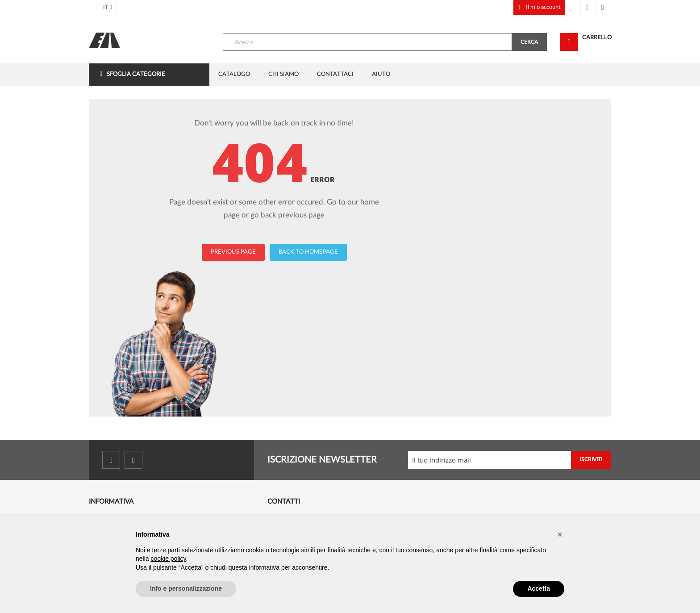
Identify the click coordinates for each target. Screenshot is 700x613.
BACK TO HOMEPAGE (308, 252)
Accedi (603, 7)
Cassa (588, 7)
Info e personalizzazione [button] (186, 588)
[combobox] (367, 42)
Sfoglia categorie (136, 74)
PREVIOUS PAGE (233, 252)
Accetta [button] (538, 588)
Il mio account (543, 7)
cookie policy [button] (168, 558)
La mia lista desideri (573, 7)
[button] (560, 534)
